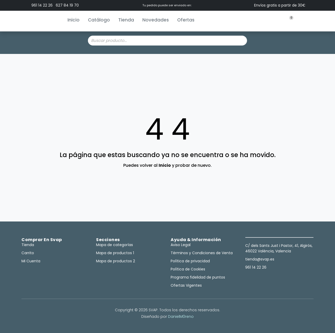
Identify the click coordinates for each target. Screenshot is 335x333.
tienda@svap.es (259, 259)
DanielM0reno (181, 316)
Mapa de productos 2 (115, 261)
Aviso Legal (181, 244)
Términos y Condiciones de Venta (202, 253)
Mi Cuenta (30, 261)
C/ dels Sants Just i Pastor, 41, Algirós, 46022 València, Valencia (278, 248)
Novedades (155, 20)
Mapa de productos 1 (115, 253)
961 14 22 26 (42, 5)
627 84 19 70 (67, 5)
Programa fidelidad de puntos (198, 277)
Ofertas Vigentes (186, 285)
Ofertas (185, 20)
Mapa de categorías (114, 244)
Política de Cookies (188, 269)
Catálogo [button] (99, 20)
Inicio (74, 20)
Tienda (126, 20)
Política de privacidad (190, 261)
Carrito (27, 253)
